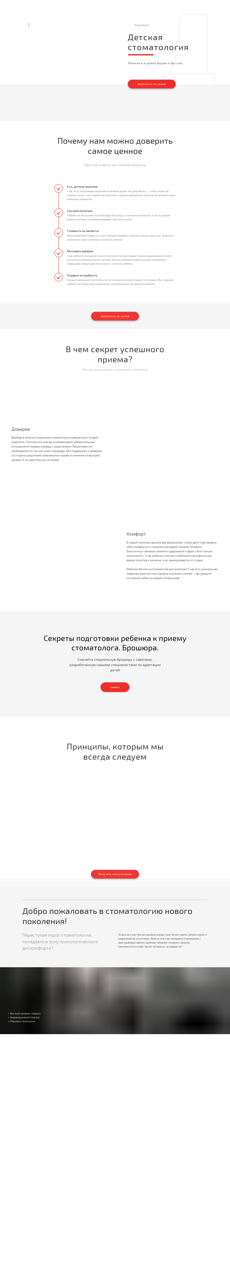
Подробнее (141, 24)
